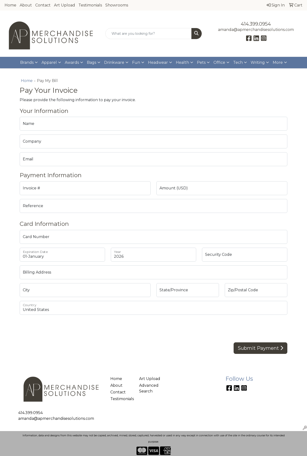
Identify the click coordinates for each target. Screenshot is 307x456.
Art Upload (64, 5)
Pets (201, 62)
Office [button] (219, 62)
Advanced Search (149, 388)
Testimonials (90, 5)
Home (10, 5)
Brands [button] (27, 62)
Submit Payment (260, 348)
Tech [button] (238, 62)
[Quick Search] (148, 33)
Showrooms (116, 5)
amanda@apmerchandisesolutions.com (256, 29)
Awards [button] (72, 62)
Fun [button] (136, 62)
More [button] (278, 62)
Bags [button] (91, 62)
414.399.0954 (256, 24)
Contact (43, 5)
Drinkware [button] (114, 62)
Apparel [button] (49, 62)
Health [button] (182, 62)
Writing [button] (258, 62)
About (26, 5)
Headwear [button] (158, 62)
